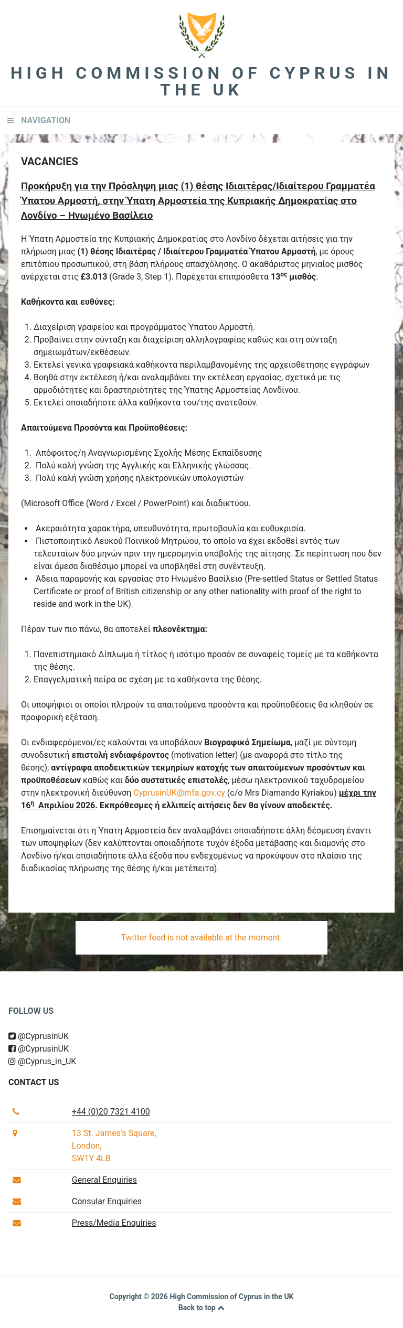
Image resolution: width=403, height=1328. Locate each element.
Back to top (201, 1307)
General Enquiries (104, 1180)
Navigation (45, 120)
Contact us (33, 1082)
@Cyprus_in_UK (42, 1061)
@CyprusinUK (38, 1036)
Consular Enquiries (107, 1201)
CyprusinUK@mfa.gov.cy (179, 793)
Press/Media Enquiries (114, 1223)
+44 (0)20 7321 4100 (111, 1112)
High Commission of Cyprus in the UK (201, 81)
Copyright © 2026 (139, 1296)
